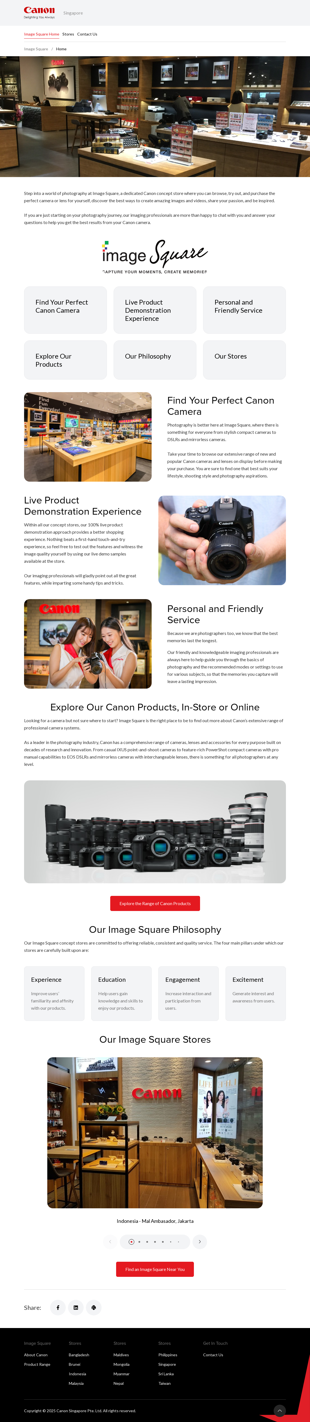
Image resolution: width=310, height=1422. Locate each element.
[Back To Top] (280, 1411)
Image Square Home (41, 34)
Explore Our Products (54, 360)
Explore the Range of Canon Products (155, 903)
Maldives (121, 1354)
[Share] (58, 1307)
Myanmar (122, 1373)
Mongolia (122, 1364)
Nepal (119, 1383)
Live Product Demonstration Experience (148, 310)
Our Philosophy (148, 356)
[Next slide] (199, 1242)
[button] (131, 1242)
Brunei (74, 1364)
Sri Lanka (166, 1373)
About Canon (36, 1354)
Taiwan (164, 1383)
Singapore (167, 1364)
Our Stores (231, 356)
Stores (68, 34)
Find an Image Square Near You (155, 1269)
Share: (32, 1307)
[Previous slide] (110, 1242)
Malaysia (76, 1383)
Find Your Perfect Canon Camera (62, 306)
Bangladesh (79, 1354)
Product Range (37, 1364)
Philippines (167, 1354)
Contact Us (87, 34)
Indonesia (77, 1373)
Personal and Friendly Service (238, 306)
